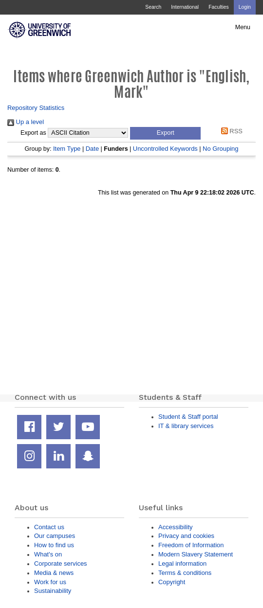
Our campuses (54, 535)
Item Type (67, 148)
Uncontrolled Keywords (165, 148)
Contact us (49, 527)
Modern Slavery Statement (195, 554)
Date (92, 148)
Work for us (50, 582)
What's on (48, 554)
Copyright (171, 582)
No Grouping (220, 148)
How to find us (54, 545)
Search (153, 7)
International (185, 7)
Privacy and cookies (186, 535)
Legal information (182, 563)
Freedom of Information (191, 545)
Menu (242, 27)
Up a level (25, 121)
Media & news (54, 572)
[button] (165, 133)
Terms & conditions (184, 572)
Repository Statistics (35, 107)
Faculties (218, 7)
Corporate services (60, 563)
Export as (33, 132)
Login (245, 7)
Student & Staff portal (188, 416)
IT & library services (185, 425)
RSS (230, 131)
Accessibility (175, 527)
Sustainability (52, 590)
